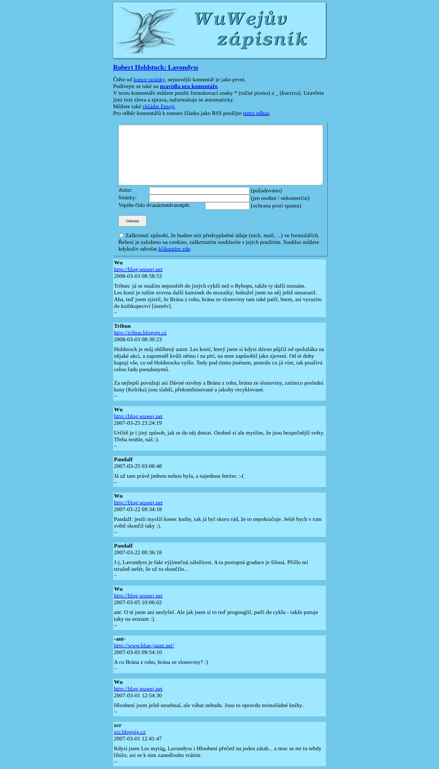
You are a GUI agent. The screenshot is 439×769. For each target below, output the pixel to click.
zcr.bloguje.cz (130, 732)
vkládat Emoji (159, 106)
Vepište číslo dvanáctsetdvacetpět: (154, 205)
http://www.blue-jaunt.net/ (144, 646)
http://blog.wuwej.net (138, 269)
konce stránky (149, 80)
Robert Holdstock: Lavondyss (155, 67)
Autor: (125, 190)
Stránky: (127, 198)
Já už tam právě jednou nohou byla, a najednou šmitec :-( (179, 476)
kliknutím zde (174, 249)
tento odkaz (256, 113)
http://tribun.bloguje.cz (140, 333)
